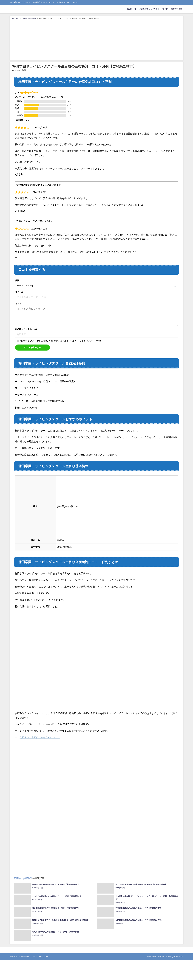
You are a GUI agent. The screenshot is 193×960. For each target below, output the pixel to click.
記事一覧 (13, 956)
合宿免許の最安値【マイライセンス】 (40, 737)
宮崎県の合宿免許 (23, 878)
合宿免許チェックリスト (149, 9)
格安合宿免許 (176, 9)
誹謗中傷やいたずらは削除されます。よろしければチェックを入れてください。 (62, 341)
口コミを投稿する (32, 347)
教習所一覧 (131, 9)
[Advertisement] (96, 39)
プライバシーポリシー (39, 956)
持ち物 (165, 9)
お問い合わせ (24, 956)
